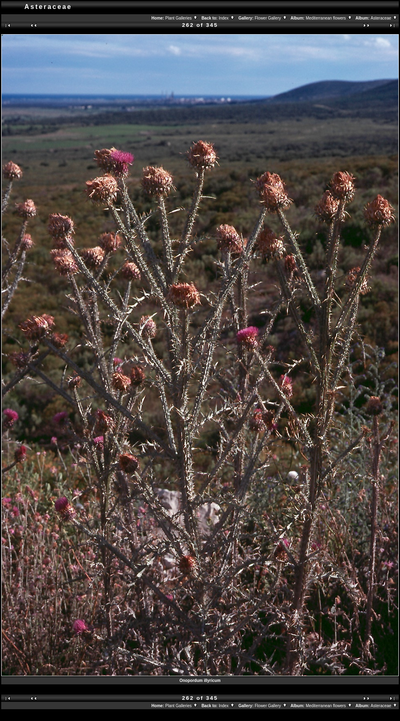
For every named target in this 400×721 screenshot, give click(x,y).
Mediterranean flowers (329, 18)
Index (227, 18)
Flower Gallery (271, 18)
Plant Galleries (181, 18)
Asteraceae (384, 18)
